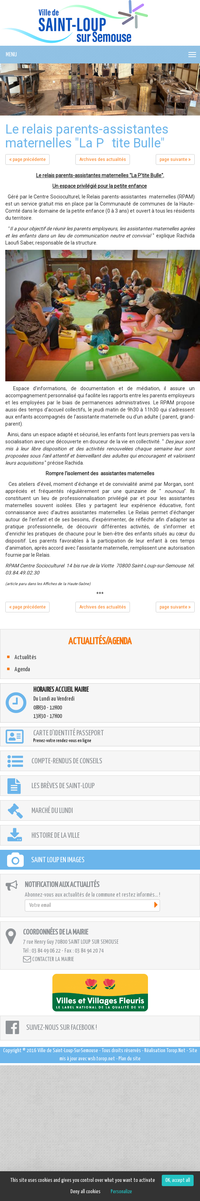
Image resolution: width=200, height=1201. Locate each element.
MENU (11, 55)
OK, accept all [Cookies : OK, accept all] (177, 1180)
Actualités (25, 658)
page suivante (175, 159)
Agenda (22, 670)
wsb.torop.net (101, 1058)
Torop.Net (175, 1050)
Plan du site (130, 1058)
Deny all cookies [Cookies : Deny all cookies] (85, 1191)
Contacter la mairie (48, 959)
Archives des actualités (102, 159)
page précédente (27, 159)
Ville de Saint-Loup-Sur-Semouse (68, 1050)
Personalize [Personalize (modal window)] (121, 1191)
